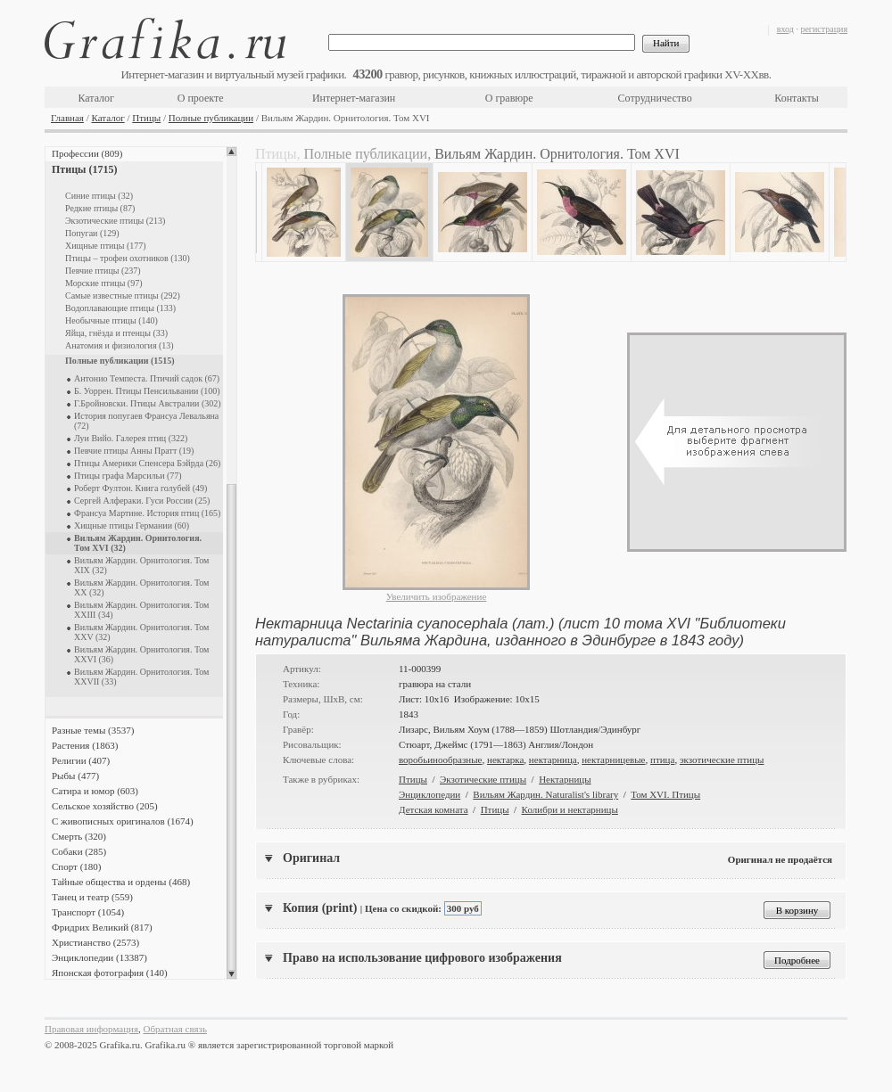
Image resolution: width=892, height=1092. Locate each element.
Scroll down (231, 974)
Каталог (96, 98)
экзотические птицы (722, 759)
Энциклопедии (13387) (99, 957)
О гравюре (509, 98)
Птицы (146, 117)
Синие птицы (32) (99, 196)
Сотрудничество (655, 98)
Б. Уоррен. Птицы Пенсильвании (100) (147, 391)
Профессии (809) (87, 153)
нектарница (553, 759)
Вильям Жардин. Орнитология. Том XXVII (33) (141, 676)
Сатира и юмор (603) (95, 790)
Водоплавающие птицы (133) (120, 308)
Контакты (796, 98)
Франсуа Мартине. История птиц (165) (147, 513)
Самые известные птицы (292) (122, 295)
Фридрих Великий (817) (102, 927)
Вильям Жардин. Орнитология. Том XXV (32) (141, 632)
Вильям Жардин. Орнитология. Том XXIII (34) (141, 610)
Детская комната (433, 809)
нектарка (505, 759)
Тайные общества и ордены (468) (121, 881)
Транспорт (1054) (88, 912)
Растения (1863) (85, 745)
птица (662, 759)
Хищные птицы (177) (105, 245)
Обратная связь (175, 1028)
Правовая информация (91, 1028)
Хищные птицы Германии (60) (131, 525)
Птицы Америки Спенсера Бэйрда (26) (147, 463)
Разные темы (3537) (93, 730)
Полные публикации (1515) (120, 360)
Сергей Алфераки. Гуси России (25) (142, 500)
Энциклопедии (429, 794)
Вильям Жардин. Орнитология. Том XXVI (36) (141, 654)
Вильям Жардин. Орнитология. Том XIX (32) (141, 565)
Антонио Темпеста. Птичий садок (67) (146, 378)
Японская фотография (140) (110, 972)
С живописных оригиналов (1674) (123, 821)
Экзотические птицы (483, 779)
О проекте (201, 98)
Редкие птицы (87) (100, 208)
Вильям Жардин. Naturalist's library (545, 794)
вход (785, 29)
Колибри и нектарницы (570, 809)
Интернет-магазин (353, 98)
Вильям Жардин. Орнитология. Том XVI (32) (138, 543)
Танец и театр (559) (92, 896)
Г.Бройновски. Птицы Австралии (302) (147, 403)
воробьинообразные (441, 759)
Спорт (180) (76, 866)
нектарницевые (613, 759)
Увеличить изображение (436, 596)
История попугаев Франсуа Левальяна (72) (146, 421)
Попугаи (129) (92, 233)
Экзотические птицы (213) (115, 221)
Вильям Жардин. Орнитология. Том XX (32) (141, 587)
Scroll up (231, 151)
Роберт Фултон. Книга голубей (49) (140, 488)
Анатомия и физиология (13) (119, 345)
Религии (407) (81, 760)
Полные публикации (211, 117)
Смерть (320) (79, 836)
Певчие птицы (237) (103, 270)
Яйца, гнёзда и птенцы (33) (116, 333)
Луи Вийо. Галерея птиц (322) (130, 438)
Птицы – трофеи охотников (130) (127, 258)
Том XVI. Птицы (665, 794)
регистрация (823, 29)
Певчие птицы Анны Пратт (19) (134, 451)
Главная (67, 117)
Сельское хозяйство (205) (105, 806)
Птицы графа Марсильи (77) (128, 475)
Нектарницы (565, 779)
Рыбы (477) (75, 775)
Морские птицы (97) (104, 283)
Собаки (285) (79, 851)
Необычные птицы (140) (111, 320)
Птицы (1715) (84, 169)
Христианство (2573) (95, 942)
